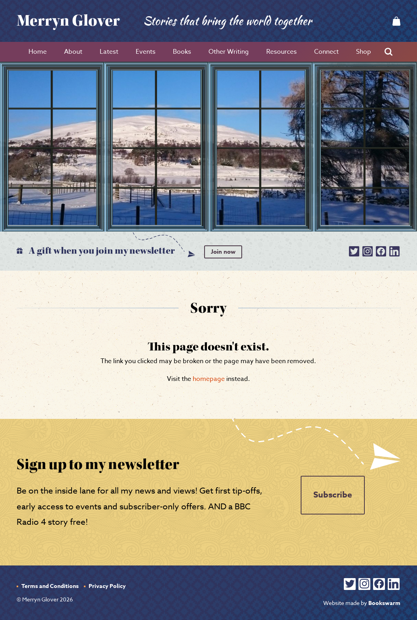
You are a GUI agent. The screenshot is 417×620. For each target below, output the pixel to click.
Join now (223, 251)
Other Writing (228, 52)
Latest (109, 52)
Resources (281, 52)
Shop (363, 52)
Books (182, 52)
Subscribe (332, 495)
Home (37, 52)
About (73, 52)
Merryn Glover (68, 20)
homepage (209, 379)
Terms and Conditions (50, 586)
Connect (326, 52)
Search (390, 52)
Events (145, 52)
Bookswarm (384, 603)
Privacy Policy (107, 586)
